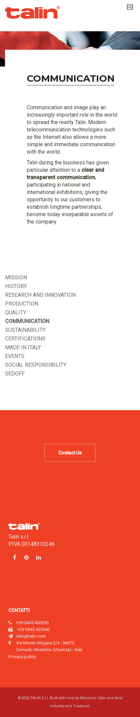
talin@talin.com (31, 636)
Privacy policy (22, 656)
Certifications (25, 338)
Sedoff (15, 373)
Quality (15, 312)
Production (21, 304)
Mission (16, 277)
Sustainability (25, 330)
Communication (27, 321)
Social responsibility (35, 365)
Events (14, 356)
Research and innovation (40, 295)
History (16, 286)
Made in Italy (23, 347)
